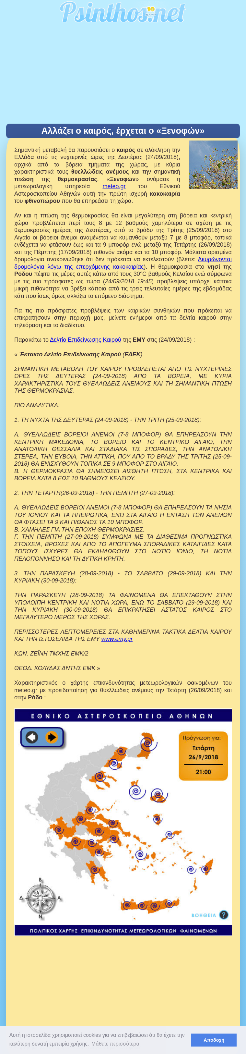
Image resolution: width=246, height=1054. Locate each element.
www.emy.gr (117, 639)
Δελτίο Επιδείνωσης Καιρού (85, 340)
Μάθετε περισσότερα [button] (115, 1044)
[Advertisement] (123, 75)
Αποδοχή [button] (214, 1040)
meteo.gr (113, 186)
